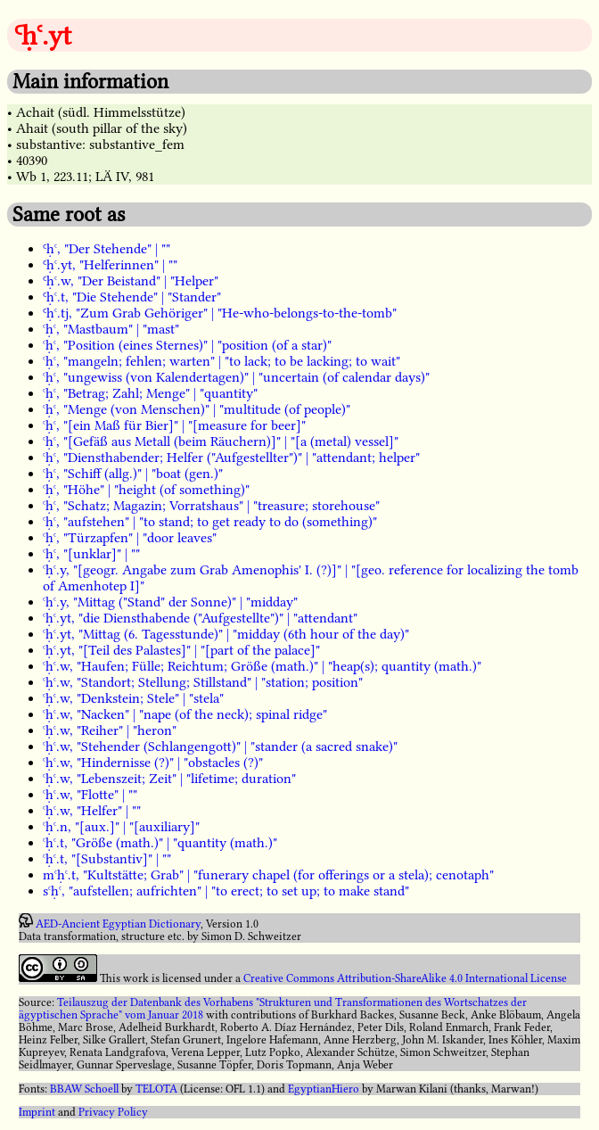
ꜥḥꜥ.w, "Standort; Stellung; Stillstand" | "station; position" (203, 682)
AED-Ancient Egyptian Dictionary (118, 924)
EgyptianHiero (323, 1089)
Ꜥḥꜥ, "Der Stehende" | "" (106, 249)
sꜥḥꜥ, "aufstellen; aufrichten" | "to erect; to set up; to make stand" (226, 891)
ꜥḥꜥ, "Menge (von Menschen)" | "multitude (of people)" (196, 409)
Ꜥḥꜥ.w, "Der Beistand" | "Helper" (130, 281)
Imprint (37, 1112)
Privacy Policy (113, 1112)
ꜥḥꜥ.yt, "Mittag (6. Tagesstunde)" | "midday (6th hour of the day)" (226, 634)
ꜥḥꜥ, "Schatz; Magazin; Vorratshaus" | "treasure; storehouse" (211, 506)
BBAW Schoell (84, 1089)
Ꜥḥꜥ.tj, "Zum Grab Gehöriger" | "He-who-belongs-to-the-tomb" (220, 313)
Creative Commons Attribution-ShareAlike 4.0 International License (405, 978)
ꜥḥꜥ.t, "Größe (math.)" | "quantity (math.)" (160, 843)
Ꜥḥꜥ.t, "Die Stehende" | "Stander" (132, 297)
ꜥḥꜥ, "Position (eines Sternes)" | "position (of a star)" (187, 345)
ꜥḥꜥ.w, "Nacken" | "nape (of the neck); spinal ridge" (185, 714)
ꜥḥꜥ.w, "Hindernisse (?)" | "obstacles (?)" (153, 763)
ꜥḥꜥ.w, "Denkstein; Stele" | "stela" (133, 698)
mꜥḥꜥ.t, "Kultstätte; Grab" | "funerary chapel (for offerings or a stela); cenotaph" (268, 875)
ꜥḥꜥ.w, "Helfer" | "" (92, 811)
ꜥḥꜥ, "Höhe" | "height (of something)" (146, 490)
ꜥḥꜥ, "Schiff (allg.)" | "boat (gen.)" (133, 474)
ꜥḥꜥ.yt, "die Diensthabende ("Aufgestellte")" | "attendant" (200, 618)
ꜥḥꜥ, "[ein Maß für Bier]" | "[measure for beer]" (174, 425)
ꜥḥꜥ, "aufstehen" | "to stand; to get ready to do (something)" (210, 522)
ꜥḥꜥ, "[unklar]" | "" (91, 554)
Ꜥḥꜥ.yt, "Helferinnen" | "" (110, 265)
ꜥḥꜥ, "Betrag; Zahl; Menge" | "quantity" (150, 393)
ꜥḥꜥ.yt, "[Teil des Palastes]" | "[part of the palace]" (181, 650)
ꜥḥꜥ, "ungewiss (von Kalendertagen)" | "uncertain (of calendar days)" (236, 377)
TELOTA (156, 1089)
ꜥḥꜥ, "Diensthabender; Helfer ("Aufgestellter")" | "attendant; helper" (231, 458)
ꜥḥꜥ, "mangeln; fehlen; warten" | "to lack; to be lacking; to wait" (221, 361)
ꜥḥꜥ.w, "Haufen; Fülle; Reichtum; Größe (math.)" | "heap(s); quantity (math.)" (262, 666)
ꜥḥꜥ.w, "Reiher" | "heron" (109, 730)
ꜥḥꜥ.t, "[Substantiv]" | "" (107, 859)
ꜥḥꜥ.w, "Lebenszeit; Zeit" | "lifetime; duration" (169, 779)
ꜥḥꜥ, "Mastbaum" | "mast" (111, 329)
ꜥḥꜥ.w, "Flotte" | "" (90, 795)
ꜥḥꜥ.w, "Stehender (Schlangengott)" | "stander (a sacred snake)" (220, 746)
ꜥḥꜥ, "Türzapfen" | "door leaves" (130, 538)
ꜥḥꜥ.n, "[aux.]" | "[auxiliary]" (121, 827)
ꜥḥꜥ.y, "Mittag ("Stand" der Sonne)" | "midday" (170, 602)
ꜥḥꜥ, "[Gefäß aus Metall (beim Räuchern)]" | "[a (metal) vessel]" (220, 441)
